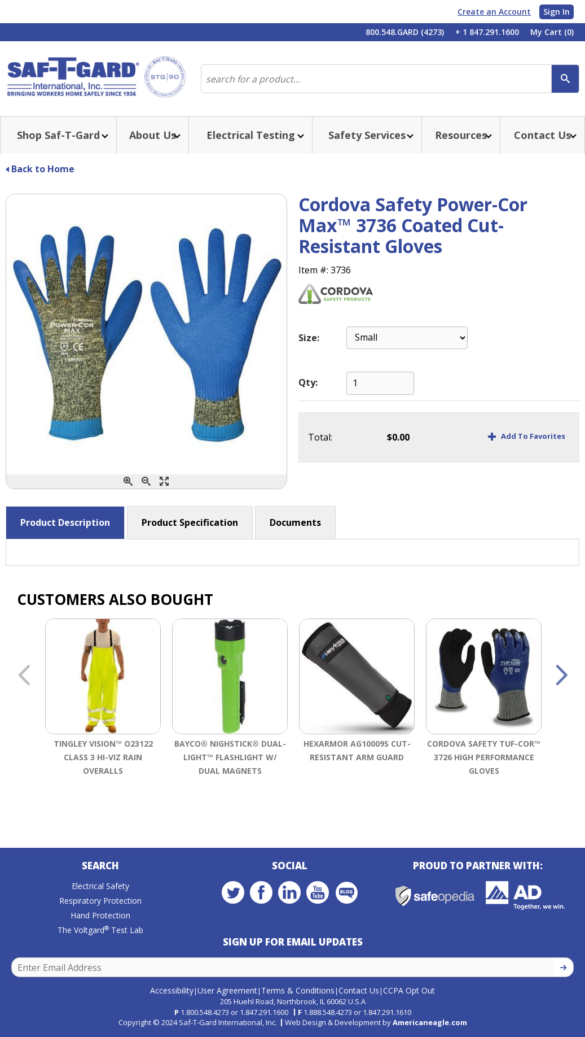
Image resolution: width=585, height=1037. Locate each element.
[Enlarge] (164, 481)
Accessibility (171, 990)
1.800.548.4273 (205, 1012)
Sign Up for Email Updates (293, 941)
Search (100, 865)
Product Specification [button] (190, 522)
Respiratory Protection (100, 900)
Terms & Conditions (298, 990)
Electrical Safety (100, 886)
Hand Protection (100, 915)
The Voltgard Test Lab (100, 930)
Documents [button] (295, 522)
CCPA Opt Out (409, 990)
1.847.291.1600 (264, 1012)
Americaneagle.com (430, 1022)
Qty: (308, 382)
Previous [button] (23, 676)
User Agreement (227, 990)
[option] (103, 713)
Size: (308, 338)
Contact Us (358, 990)
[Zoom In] (128, 481)
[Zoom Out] (146, 481)
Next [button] (561, 676)
